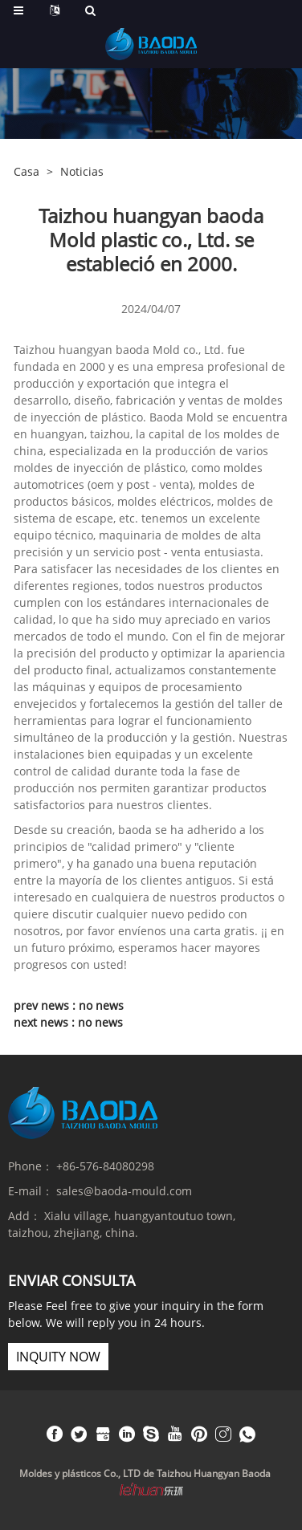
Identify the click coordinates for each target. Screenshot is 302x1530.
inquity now (58, 1356)
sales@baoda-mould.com (124, 1190)
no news (101, 1005)
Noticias (82, 171)
